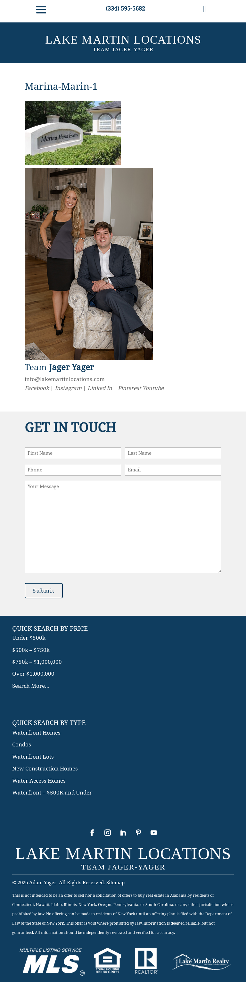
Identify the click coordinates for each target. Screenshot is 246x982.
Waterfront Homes (36, 732)
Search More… (31, 686)
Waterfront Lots (33, 756)
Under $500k (28, 638)
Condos (21, 744)
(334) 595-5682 (125, 8)
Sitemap (115, 883)
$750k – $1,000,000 (37, 662)
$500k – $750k (31, 650)
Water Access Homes (39, 781)
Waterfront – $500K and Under (52, 792)
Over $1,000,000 (33, 673)
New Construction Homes (45, 768)
